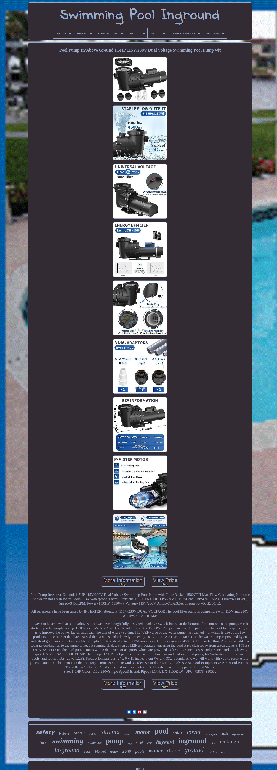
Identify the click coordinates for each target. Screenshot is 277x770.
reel (223, 752)
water (114, 752)
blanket (100, 751)
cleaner (173, 751)
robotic (127, 734)
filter (44, 742)
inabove (64, 733)
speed (92, 733)
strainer (110, 732)
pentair (79, 733)
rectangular (211, 734)
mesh (224, 733)
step (130, 743)
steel (139, 743)
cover (194, 731)
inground (192, 741)
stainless (212, 752)
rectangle (230, 741)
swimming (68, 741)
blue (213, 743)
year (87, 751)
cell (149, 743)
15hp (126, 751)
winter (156, 751)
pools (139, 751)
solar (177, 732)
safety (45, 733)
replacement (238, 734)
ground (194, 750)
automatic (95, 743)
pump (114, 741)
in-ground (67, 750)
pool (161, 731)
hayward (165, 742)
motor (142, 732)
